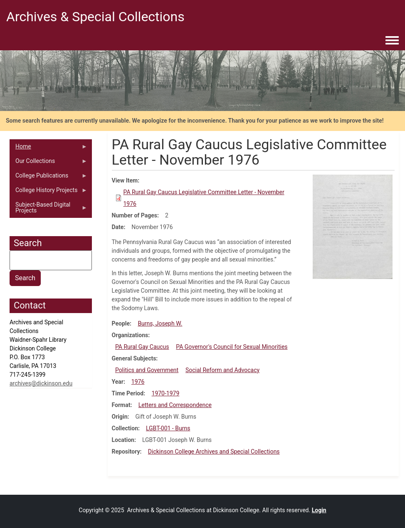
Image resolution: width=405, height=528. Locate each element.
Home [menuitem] (48, 148)
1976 (137, 381)
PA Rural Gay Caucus (142, 346)
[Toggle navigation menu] (392, 40)
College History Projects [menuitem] (48, 192)
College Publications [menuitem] (48, 177)
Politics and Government (146, 370)
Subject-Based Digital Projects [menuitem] (48, 209)
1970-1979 (166, 393)
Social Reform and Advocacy (222, 370)
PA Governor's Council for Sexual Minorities (231, 346)
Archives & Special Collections (95, 17)
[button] (353, 226)
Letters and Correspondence (175, 405)
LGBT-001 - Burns (168, 428)
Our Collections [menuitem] (48, 163)
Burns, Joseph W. (160, 323)
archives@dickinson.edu (41, 383)
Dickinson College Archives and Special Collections (214, 451)
